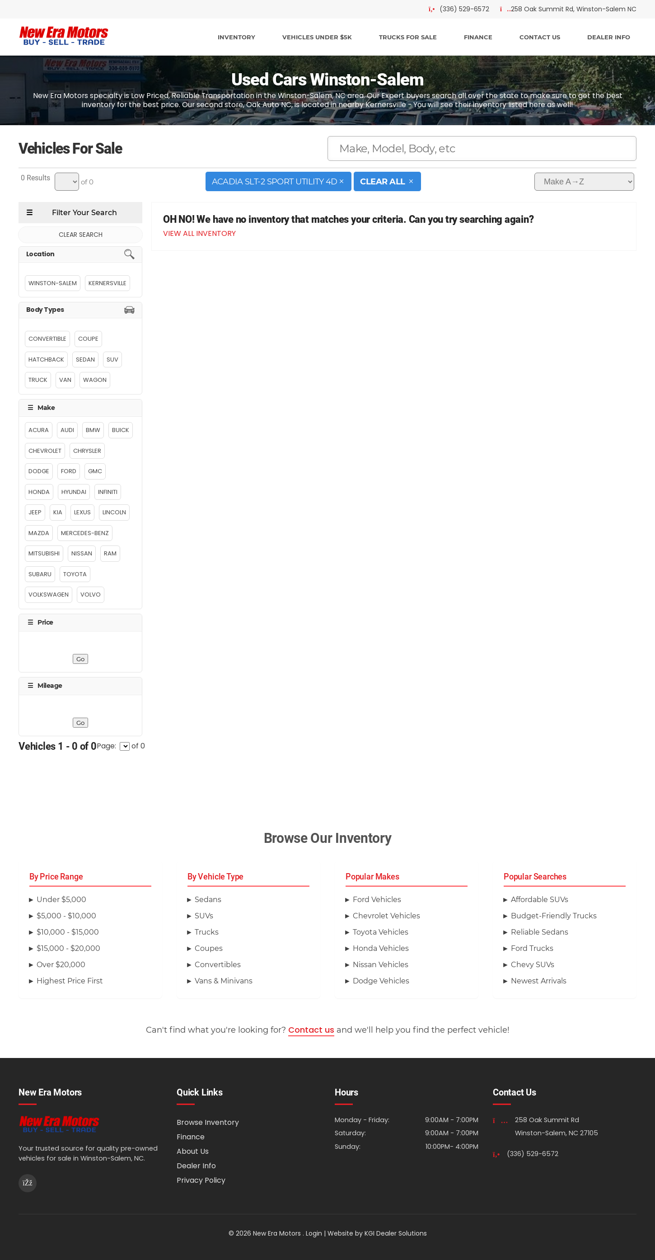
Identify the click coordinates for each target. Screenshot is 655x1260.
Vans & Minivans (224, 981)
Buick (120, 430)
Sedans (208, 899)
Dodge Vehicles (381, 981)
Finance (191, 1137)
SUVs (204, 916)
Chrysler (87, 451)
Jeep (35, 512)
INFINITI (107, 492)
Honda (39, 492)
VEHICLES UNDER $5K (317, 37)
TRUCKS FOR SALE (408, 37)
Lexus (82, 512)
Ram (110, 553)
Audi (67, 430)
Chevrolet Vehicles (386, 916)
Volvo (90, 594)
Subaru (39, 574)
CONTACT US (539, 37)
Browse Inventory (208, 1122)
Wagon (95, 380)
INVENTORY (236, 37)
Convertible (47, 338)
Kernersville (107, 283)
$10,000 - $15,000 (68, 932)
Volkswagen (48, 594)
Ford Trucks (532, 948)
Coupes (209, 948)
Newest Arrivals (538, 981)
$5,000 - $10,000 (66, 916)
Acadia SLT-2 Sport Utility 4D (279, 181)
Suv (112, 359)
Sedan (85, 359)
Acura (38, 430)
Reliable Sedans (539, 932)
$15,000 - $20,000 (68, 948)
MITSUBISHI (44, 553)
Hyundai (73, 492)
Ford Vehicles (377, 899)
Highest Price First (70, 981)
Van (65, 380)
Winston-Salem (52, 283)
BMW (93, 430)
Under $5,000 (61, 899)
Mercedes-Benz (85, 533)
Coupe (88, 338)
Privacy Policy (201, 1180)
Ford (68, 471)
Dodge (38, 471)
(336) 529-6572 (532, 1153)
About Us (193, 1151)
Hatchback (46, 359)
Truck (37, 380)
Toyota (75, 574)
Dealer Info (196, 1166)
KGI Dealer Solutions (396, 1233)
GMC (95, 471)
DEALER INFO (608, 37)
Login (314, 1233)
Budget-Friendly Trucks (554, 916)
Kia (57, 512)
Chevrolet (44, 451)
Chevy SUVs (532, 964)
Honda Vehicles (381, 948)
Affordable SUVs (539, 899)
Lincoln (114, 512)
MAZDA (38, 533)
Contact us (311, 1029)
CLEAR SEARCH (81, 234)
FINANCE (478, 37)
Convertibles (218, 964)
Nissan (81, 553)
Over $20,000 (61, 964)
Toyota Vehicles (380, 932)
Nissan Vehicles (380, 964)
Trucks (207, 932)
